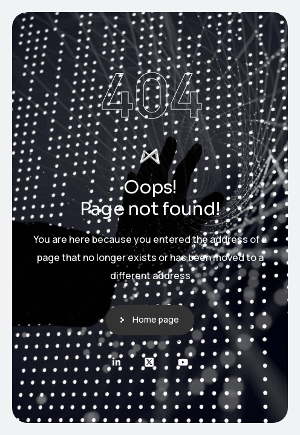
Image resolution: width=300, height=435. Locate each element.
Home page (155, 319)
